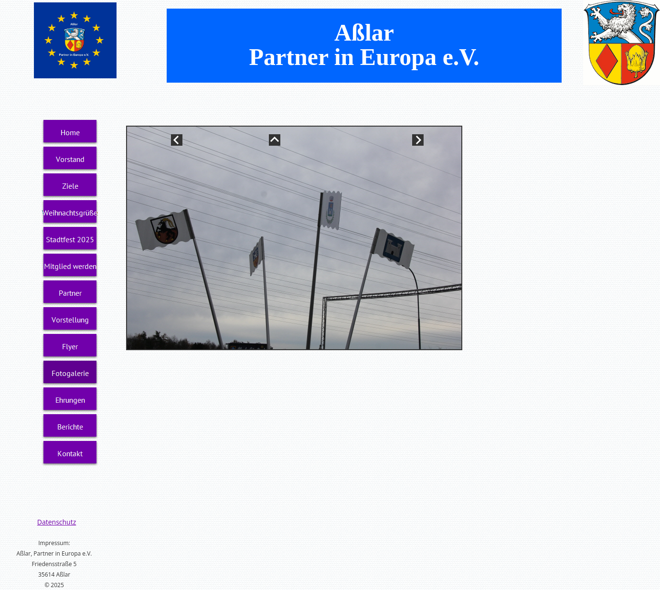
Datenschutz (56, 521)
